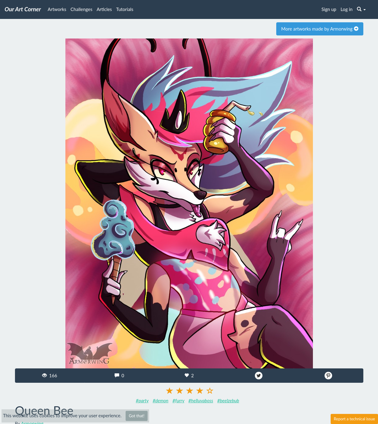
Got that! (136, 415)
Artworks (57, 9)
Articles (104, 9)
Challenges (81, 9)
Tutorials (124, 9)
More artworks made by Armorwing (319, 28)
